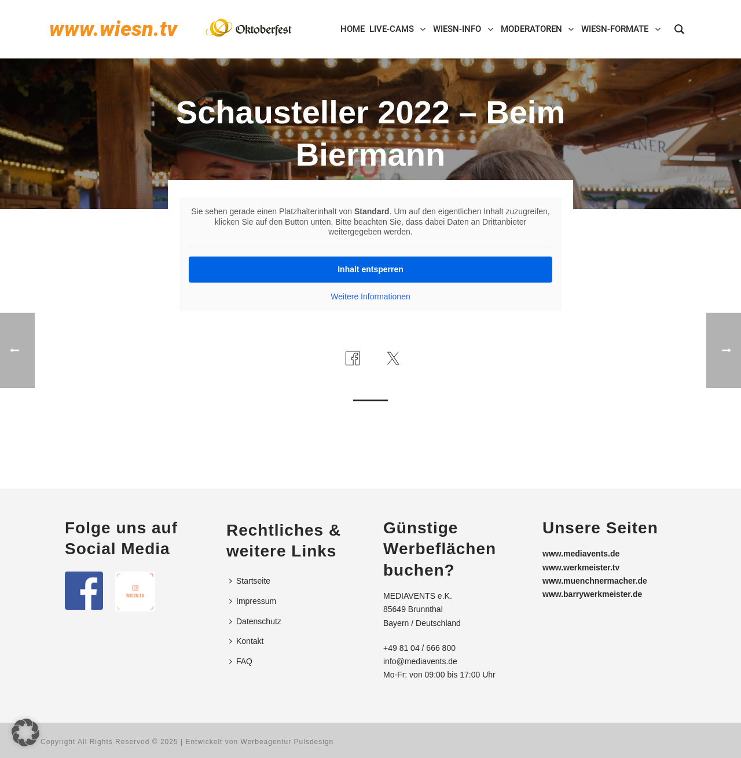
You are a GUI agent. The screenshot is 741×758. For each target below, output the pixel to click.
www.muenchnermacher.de (594, 580)
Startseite (249, 580)
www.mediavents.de (580, 553)
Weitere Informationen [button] (370, 296)
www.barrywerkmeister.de (592, 594)
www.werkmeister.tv (580, 567)
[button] (25, 732)
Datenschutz (255, 621)
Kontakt (246, 641)
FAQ (240, 661)
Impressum (252, 601)
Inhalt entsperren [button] (370, 269)
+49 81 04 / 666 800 (419, 648)
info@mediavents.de (420, 661)
